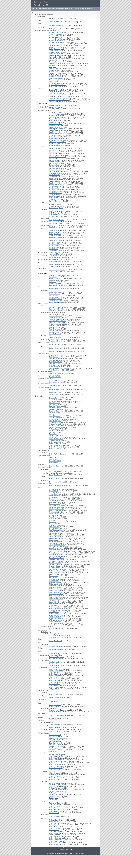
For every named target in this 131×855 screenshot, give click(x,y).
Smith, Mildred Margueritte (57, 838)
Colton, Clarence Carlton (57, 50)
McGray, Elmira (54, 793)
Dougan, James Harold (56, 509)
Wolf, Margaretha (54, 620)
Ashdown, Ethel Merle (56, 254)
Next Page (34, 10)
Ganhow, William (54, 168)
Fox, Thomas (53, 528)
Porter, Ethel (53, 437)
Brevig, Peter (53, 380)
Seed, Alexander (54, 175)
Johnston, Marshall (55, 95)
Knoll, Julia (52, 67)
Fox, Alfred (52, 517)
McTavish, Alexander (56, 72)
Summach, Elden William (57, 309)
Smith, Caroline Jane (56, 674)
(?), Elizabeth (53, 491)
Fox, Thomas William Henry (58, 530)
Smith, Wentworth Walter (57, 687)
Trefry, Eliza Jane (54, 689)
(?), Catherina (53, 489)
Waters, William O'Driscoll (57, 613)
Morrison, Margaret (55, 101)
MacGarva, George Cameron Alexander (62, 551)
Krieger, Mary (53, 216)
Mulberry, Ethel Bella (55, 352)
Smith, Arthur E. (54, 443)
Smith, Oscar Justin (55, 839)
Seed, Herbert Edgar (56, 288)
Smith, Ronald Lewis (55, 447)
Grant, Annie (53, 457)
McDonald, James (55, 719)
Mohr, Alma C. (53, 357)
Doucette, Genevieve (56, 411)
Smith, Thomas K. (55, 843)
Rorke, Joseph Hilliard (56, 439)
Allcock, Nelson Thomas (57, 39)
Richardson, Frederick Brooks (58, 582)
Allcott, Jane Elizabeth (56, 494)
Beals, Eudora (53, 669)
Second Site (63, 853)
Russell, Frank (53, 327)
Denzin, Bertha (54, 155)
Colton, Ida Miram (55, 234)
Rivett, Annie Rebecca (56, 592)
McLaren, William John (56, 567)
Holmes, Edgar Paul (55, 283)
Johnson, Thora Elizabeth (57, 321)
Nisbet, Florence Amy (56, 29)
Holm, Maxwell (54, 125)
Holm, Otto (52, 127)
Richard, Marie (54, 751)
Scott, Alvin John (54, 602)
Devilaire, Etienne (55, 738)
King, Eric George (55, 804)
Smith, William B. (54, 769)
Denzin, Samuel (54, 166)
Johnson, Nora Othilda (56, 319)
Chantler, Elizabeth (55, 25)
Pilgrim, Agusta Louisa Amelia (58, 173)
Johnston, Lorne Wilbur (56, 93)
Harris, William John (55, 541)
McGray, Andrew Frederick (57, 424)
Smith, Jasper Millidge (56, 764)
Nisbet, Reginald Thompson (58, 572)
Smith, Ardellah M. (55, 442)
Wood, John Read (55, 621)
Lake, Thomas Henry (56, 548)
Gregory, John (53, 60)
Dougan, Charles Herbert (57, 507)
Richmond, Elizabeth (56, 585)
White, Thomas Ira (55, 618)
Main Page (35, 8)
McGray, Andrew (54, 788)
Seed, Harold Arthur (55, 186)
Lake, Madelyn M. (55, 421)
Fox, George (53, 520)
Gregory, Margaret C (55, 62)
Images (77, 8)
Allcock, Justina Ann (55, 37)
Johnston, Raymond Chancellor (59, 100)
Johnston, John (54, 91)
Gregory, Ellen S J (55, 57)
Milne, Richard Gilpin (56, 394)
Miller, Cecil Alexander (56, 78)
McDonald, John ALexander (58, 257)
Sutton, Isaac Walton (56, 198)
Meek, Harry (53, 434)
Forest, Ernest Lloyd (55, 513)
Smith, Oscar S (54, 841)
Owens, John (53, 576)
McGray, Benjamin (55, 791)
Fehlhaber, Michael (55, 803)
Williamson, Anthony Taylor (58, 140)
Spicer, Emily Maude (55, 265)
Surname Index (43, 8)
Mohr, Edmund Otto (55, 362)
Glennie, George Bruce (56, 535)
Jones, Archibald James (57, 545)
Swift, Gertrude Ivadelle (56, 220)
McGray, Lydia (53, 430)
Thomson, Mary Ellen (56, 271)
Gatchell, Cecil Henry (56, 533)
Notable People (60, 8)
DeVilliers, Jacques (55, 409)
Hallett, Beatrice (54, 120)
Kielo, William (53, 214)
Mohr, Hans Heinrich (55, 363)
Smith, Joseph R (54, 445)
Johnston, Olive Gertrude (57, 98)
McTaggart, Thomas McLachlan (59, 571)
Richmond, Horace (55, 587)
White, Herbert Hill (55, 617)
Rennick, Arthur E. (55, 344)
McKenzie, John (54, 373)
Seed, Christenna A (55, 130)
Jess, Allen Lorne (54, 416)
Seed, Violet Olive (55, 135)
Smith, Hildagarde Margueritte (59, 763)
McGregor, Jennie (55, 324)
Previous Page (89, 8)
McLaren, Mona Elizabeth (57, 710)
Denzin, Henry (53, 163)
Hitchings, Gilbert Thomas (57, 307)
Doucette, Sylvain (55, 412)
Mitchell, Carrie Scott (56, 435)
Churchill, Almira (54, 403)
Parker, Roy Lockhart (56, 649)
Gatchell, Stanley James (57, 662)
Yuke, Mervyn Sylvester (56, 637)
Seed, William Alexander (57, 83)
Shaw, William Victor (55, 605)
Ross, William (53, 462)
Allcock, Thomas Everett (57, 42)
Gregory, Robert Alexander (57, 63)
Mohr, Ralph (53, 370)
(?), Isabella (53, 398)
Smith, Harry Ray (54, 809)
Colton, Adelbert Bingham (57, 47)
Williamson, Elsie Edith (56, 143)
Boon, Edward (53, 497)
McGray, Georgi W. (55, 429)
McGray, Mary (53, 799)
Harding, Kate (53, 540)
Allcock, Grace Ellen (55, 36)
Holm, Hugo (53, 122)
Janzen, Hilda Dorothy (56, 348)
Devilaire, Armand (55, 404)
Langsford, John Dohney (57, 549)
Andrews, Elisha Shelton (57, 270)
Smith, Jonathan (54, 682)
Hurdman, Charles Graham (58, 65)
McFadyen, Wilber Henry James (59, 561)
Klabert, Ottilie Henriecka (57, 355)
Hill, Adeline (53, 414)
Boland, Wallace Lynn (56, 628)
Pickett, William (54, 581)
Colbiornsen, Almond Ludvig (58, 502)
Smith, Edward (54, 816)
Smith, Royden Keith (55, 768)
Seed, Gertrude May (55, 133)
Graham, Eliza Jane (55, 119)
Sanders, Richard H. (55, 600)
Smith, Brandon (54, 672)
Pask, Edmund (54, 579)
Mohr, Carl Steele (54, 360)
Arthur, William (54, 495)
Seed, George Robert (56, 132)
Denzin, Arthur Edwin (56, 153)
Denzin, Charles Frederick (57, 157)
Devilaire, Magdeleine (56, 743)
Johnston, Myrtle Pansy (56, 96)
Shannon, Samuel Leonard (58, 440)
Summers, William (55, 610)
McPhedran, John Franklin (57, 569)
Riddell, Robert (54, 109)
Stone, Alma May (54, 653)
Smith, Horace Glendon (56, 833)
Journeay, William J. (55, 417)
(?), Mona (52, 399)
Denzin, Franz (53, 158)
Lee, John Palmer (55, 170)
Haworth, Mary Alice (55, 543)
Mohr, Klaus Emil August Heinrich (60, 368)
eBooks (82, 8)
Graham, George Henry (56, 538)
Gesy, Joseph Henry (55, 337)
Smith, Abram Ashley (56, 671)
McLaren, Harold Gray (56, 566)
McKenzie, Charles (55, 563)
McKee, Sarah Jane (55, 68)
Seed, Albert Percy (55, 227)
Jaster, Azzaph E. (54, 22)
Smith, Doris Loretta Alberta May (59, 823)
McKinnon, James (55, 461)
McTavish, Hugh (54, 73)
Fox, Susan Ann (54, 527)
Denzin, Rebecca (54, 165)
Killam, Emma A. (54, 419)
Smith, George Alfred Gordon (58, 485)
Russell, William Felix (56, 332)
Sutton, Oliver (53, 138)
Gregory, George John (56, 58)
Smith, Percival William (56, 715)
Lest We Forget (69, 8)
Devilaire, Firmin (54, 406)
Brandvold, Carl (54, 499)
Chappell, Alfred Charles (57, 389)
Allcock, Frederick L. (55, 34)
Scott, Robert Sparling (56, 603)
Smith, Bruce (53, 758)
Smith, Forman (54, 679)
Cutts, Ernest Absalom (56, 505)
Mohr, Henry (53, 365)
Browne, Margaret (55, 482)
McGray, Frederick (55, 794)
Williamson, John (54, 145)
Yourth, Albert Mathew (56, 623)
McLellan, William (54, 432)
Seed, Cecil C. (53, 176)
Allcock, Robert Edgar (56, 40)
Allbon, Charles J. (55, 705)
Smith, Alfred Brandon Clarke (58, 756)
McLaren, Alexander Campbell (59, 564)
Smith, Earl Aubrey (55, 776)
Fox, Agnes (52, 515)
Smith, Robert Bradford (56, 685)
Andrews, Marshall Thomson (58, 44)
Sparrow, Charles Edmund (57, 85)
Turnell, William (54, 612)
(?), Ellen (52, 492)
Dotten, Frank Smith (55, 641)
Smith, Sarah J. (54, 448)
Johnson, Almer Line (55, 316)
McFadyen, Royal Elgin (56, 559)
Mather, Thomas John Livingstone (60, 554)
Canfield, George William (57, 500)
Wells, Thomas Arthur (56, 615)
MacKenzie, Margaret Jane (58, 422)
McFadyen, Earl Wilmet (56, 558)
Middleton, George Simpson (58, 711)
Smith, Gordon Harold (56, 680)
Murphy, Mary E (54, 80)
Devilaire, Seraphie (55, 744)
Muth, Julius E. (54, 81)
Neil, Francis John (55, 385)
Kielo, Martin (53, 213)
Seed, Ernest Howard (56, 180)
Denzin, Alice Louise (55, 150)
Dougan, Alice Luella (55, 90)
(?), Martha (52, 112)
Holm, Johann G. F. (55, 105)
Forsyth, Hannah (54, 52)
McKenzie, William (55, 377)
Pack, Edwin (53, 577)
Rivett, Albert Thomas (56, 590)
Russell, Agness (54, 326)
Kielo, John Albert (55, 211)
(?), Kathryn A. (53, 635)
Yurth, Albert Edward (55, 625)
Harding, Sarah (54, 697)
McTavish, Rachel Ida (56, 75)
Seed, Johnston (54, 188)
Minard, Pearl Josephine (57, 755)
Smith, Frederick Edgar (56, 454)
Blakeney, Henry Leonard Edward (60, 275)
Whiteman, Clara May (56, 310)
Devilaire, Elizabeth (55, 736)
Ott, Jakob (52, 18)
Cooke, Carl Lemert (55, 471)
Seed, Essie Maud (55, 181)
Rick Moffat (65, 849)
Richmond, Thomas (55, 589)
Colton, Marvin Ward (55, 235)
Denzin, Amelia (54, 152)
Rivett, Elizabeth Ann (56, 594)
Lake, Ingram (53, 546)
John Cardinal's (57, 853)
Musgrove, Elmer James (57, 341)
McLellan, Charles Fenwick (58, 646)
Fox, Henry (52, 522)
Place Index (51, 8)
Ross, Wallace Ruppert (56, 658)
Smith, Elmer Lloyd (55, 677)
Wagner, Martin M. (55, 86)
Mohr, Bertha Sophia (55, 358)
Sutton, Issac (53, 137)
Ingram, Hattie (53, 459)
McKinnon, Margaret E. (56, 657)
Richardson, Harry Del (56, 584)
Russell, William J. (55, 334)
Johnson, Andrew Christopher (58, 317)
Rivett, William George (56, 595)
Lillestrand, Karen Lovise (57, 322)
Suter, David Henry (55, 261)
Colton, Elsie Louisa (55, 240)
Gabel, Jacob (53, 531)
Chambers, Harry (54, 45)
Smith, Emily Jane (55, 828)
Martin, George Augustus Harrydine (60, 553)
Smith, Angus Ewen (55, 607)
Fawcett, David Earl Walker (58, 510)
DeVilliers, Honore (55, 408)
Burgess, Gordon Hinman (57, 401)
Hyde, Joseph (53, 314)
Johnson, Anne (54, 382)
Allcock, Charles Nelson (57, 32)
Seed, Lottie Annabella (56, 189)
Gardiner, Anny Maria (56, 54)
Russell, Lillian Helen (56, 330)
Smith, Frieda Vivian (55, 694)
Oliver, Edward (54, 574)
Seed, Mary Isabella (55, 237)
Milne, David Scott (55, 393)
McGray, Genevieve (55, 427)
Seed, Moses (53, 191)
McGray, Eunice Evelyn (56, 426)
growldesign (81, 853)
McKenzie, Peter (54, 375)
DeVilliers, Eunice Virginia (57, 746)
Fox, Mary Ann (54, 525)
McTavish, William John (56, 76)
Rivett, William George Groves (59, 597)
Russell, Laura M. (55, 329)
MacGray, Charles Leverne (58, 786)
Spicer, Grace (53, 266)
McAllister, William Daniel (57, 556)
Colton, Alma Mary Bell (56, 49)
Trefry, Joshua (53, 701)
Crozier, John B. (54, 504)
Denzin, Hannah (54, 162)
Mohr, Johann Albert (55, 367)
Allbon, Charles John (56, 478)
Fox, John (52, 523)
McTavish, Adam (54, 70)
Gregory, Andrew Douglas (57, 55)
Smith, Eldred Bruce (55, 675)
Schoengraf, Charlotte (56, 129)
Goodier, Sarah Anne (56, 536)
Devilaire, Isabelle (55, 741)
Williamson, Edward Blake (57, 142)
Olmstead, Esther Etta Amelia (58, 171)
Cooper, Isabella (54, 148)
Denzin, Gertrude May (56, 117)
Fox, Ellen (52, 518)
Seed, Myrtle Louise (55, 193)
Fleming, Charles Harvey (57, 512)
